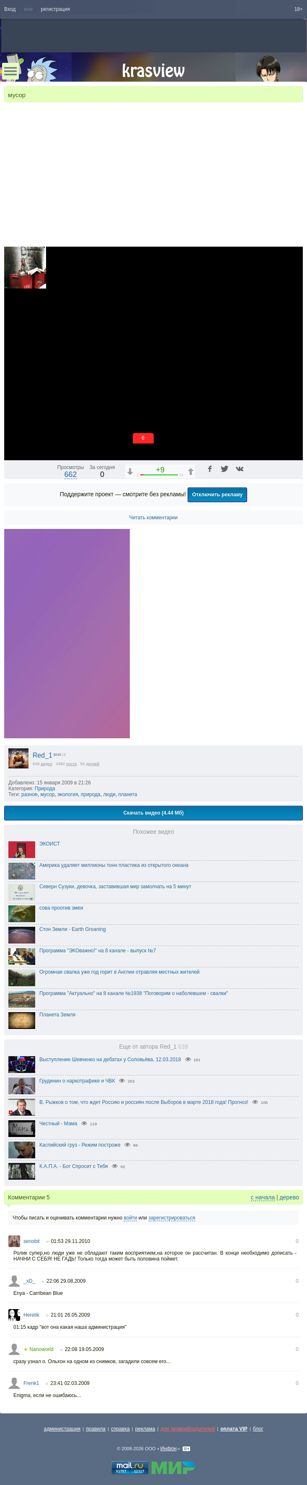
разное (29, 794)
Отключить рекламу (217, 495)
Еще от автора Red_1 (153, 1047)
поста (71, 763)
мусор (47, 794)
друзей (92, 763)
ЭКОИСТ (49, 844)
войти (130, 1218)
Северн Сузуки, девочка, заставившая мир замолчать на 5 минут (115, 886)
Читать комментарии (153, 518)
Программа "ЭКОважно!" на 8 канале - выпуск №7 (97, 951)
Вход (9, 9)
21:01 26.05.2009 (70, 1315)
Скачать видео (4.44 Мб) (153, 813)
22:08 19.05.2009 (84, 1349)
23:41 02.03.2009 (69, 1383)
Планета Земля (57, 1015)
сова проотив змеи (61, 908)
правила (96, 1429)
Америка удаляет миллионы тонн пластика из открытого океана (113, 865)
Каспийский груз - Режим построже (80, 1145)
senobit (31, 1241)
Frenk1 (31, 1383)
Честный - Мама (58, 1124)
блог (258, 1429)
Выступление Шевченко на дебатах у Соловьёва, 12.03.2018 (110, 1059)
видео (46, 763)
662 (70, 474)
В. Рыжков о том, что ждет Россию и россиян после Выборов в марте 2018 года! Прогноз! (143, 1102)
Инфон (168, 1448)
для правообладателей (187, 1429)
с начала (263, 1197)
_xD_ (29, 1281)
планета (127, 794)
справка (120, 1429)
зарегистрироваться (171, 1218)
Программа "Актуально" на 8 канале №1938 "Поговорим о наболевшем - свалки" (133, 993)
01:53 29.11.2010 (70, 1241)
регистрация (55, 9)
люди (109, 794)
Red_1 (42, 755)
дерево (289, 1197)
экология (67, 794)
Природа (45, 788)
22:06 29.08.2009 (65, 1281)
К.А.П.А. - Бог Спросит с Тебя (73, 1166)
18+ (298, 9)
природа (91, 794)
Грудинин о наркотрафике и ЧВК (77, 1081)
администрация (62, 1429)
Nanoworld (38, 1349)
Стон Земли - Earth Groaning (72, 929)
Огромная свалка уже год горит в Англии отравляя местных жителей (119, 972)
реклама (145, 1429)
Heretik (31, 1315)
